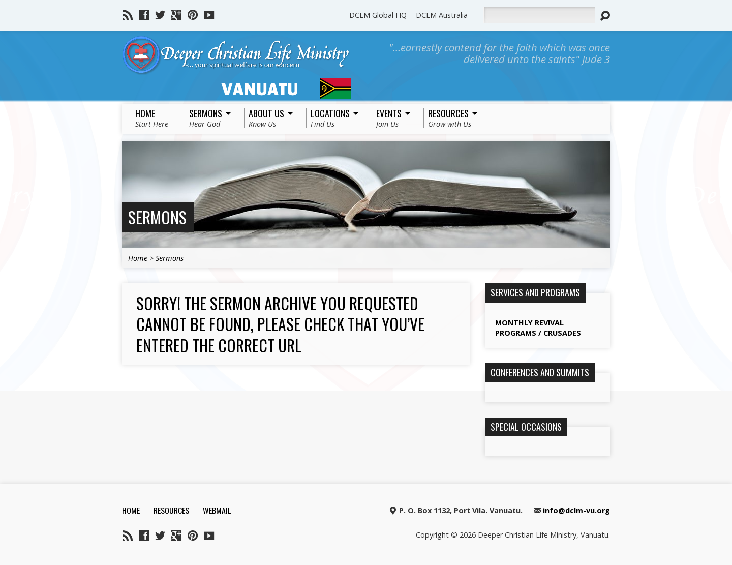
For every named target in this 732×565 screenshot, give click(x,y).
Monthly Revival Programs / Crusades (538, 328)
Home (137, 258)
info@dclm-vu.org (576, 510)
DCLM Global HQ (378, 15)
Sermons (157, 217)
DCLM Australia (442, 15)
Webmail (217, 510)
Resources (171, 510)
